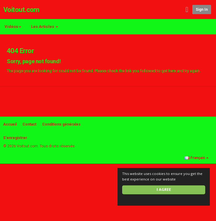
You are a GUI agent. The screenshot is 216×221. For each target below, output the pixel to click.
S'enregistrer (15, 138)
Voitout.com (21, 10)
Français (197, 158)
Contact (29, 124)
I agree (164, 189)
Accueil (10, 124)
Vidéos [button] (13, 26)
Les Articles (44, 26)
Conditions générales (61, 124)
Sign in (202, 9)
